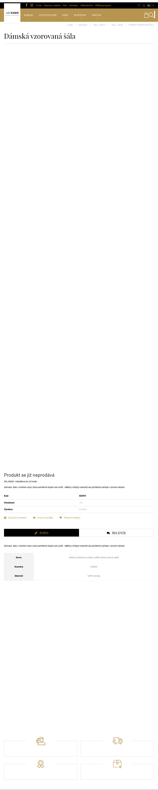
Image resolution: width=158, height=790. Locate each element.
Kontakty (73, 3)
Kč (149, 3)
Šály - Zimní (117, 23)
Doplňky (96, 12)
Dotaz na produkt (44, 536)
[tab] (41, 551)
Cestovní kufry (48, 12)
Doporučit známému (15, 536)
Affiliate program (103, 3)
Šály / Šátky (100, 23)
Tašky (65, 12)
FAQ (65, 3)
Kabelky (28, 12)
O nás (39, 3)
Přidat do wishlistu (73, 536)
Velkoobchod (86, 3)
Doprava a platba (52, 3)
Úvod (70, 23)
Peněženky (80, 12)
